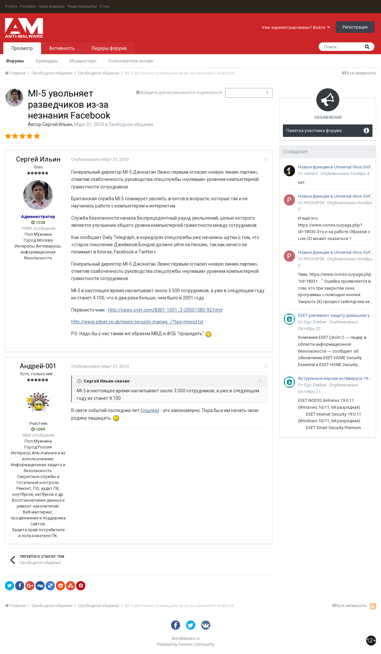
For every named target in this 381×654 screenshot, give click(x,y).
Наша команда (51, 6)
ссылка (149, 410)
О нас (105, 6)
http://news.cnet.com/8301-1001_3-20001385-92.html (165, 310)
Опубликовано (99, 159)
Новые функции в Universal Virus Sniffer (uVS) (335, 166)
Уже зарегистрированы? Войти (296, 27)
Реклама (28, 6)
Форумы (15, 60)
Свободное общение (131, 124)
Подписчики (242, 93)
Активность (62, 48)
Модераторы (83, 60)
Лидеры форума (109, 48)
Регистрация (355, 27)
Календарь (47, 60)
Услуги (11, 6)
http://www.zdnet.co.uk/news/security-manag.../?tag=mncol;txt (137, 321)
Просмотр (22, 48)
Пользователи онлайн (130, 60)
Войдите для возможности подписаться (181, 92)
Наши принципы (82, 6)
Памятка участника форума (314, 130)
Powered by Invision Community (186, 644)
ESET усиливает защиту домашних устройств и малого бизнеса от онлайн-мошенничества (335, 315)
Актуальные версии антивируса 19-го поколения (335, 378)
